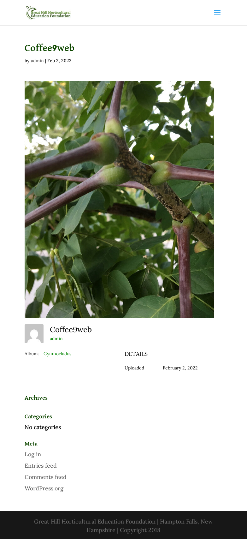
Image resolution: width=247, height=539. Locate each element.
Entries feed (41, 465)
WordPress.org (44, 488)
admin (37, 60)
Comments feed (46, 477)
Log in (33, 454)
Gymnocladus (57, 353)
